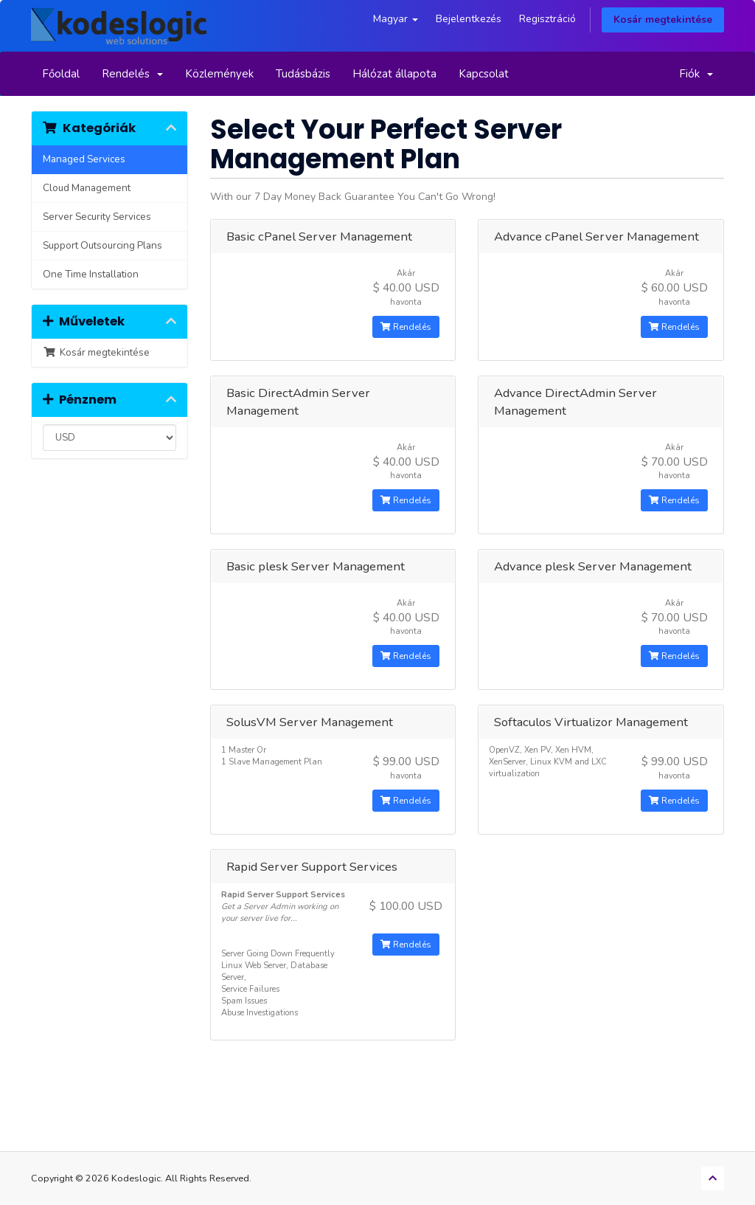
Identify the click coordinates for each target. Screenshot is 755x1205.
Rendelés (132, 73)
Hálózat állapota (394, 73)
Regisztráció (547, 19)
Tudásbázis (303, 73)
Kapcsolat (484, 73)
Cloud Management (87, 188)
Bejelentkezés (468, 19)
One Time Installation (91, 274)
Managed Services (84, 159)
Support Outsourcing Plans (102, 245)
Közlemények (219, 73)
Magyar (395, 19)
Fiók (696, 73)
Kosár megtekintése (662, 20)
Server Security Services (97, 217)
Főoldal (61, 73)
